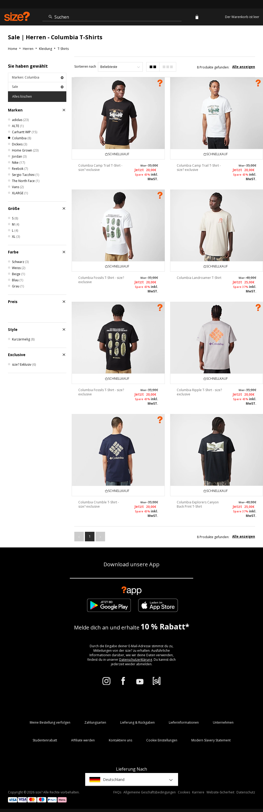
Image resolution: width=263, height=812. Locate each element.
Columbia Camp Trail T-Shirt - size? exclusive (100, 167)
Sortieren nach (85, 66)
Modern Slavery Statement (211, 740)
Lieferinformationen (184, 722)
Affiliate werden (83, 740)
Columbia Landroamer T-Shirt (199, 277)
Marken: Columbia (37, 77)
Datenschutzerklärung (135, 659)
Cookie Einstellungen (161, 740)
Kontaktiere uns (120, 740)
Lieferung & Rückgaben (137, 722)
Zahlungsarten (95, 722)
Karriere (198, 792)
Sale (37, 86)
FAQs (117, 792)
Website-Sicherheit (220, 792)
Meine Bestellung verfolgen (50, 722)
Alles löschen (22, 96)
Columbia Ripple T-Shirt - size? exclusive (199, 392)
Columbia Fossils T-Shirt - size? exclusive (101, 279)
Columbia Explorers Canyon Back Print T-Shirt (198, 504)
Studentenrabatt (45, 740)
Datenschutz (245, 792)
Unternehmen (223, 722)
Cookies (184, 792)
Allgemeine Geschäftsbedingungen (149, 792)
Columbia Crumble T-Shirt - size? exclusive (98, 504)
